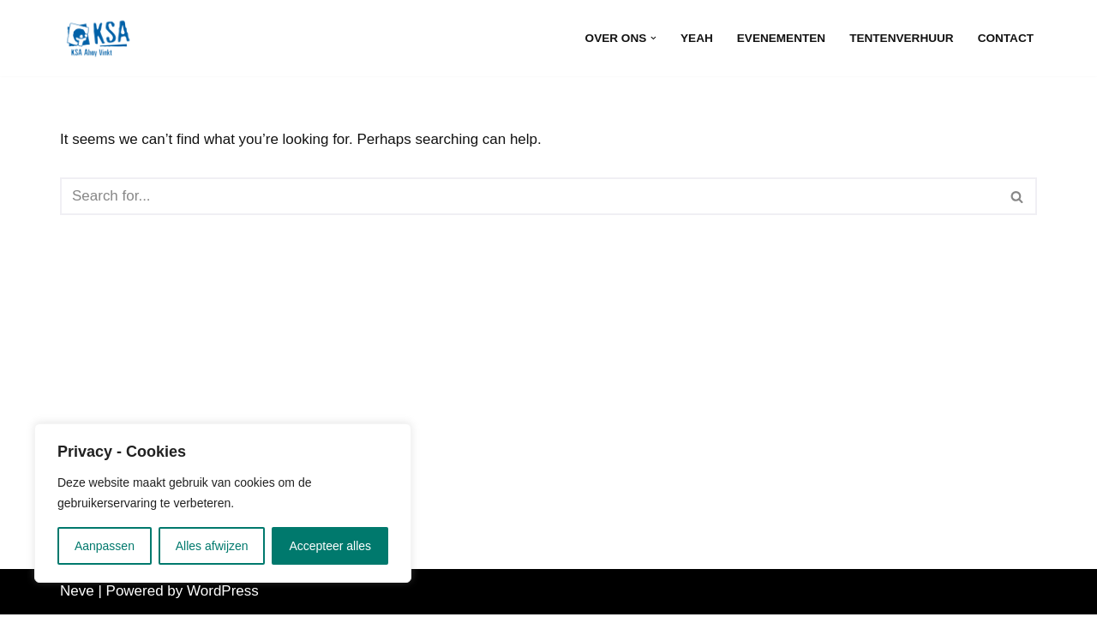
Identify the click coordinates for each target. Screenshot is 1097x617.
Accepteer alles (330, 546)
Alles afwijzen (212, 546)
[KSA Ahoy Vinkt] (98, 38)
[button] (653, 38)
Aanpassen (105, 546)
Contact (1006, 38)
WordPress (223, 593)
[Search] (529, 196)
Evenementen (780, 38)
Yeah (696, 38)
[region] (222, 503)
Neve (77, 593)
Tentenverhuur (901, 38)
